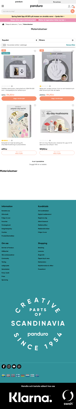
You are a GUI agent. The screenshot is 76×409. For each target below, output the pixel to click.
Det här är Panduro (8, 247)
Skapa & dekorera (11, 24)
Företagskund (6, 225)
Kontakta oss (6, 211)
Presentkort (42, 269)
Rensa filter (70, 45)
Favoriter (4, 221)
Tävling (4, 262)
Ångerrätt (41, 255)
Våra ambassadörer (8, 255)
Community (5, 258)
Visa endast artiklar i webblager (17, 45)
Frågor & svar (6, 218)
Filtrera (42, 40)
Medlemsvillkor (42, 225)
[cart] (73, 6)
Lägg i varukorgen (19, 98)
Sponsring (5, 280)
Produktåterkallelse (8, 236)
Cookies (4, 232)
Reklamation (42, 262)
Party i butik (5, 273)
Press (3, 276)
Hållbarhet (5, 251)
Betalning (41, 247)
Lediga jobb (5, 265)
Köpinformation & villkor (45, 265)
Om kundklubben (43, 211)
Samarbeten (5, 269)
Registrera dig (42, 218)
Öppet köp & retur (44, 258)
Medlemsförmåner (43, 228)
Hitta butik (5, 214)
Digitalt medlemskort (44, 214)
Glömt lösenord (43, 221)
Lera (20, 24)
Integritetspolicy (7, 228)
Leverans (41, 251)
